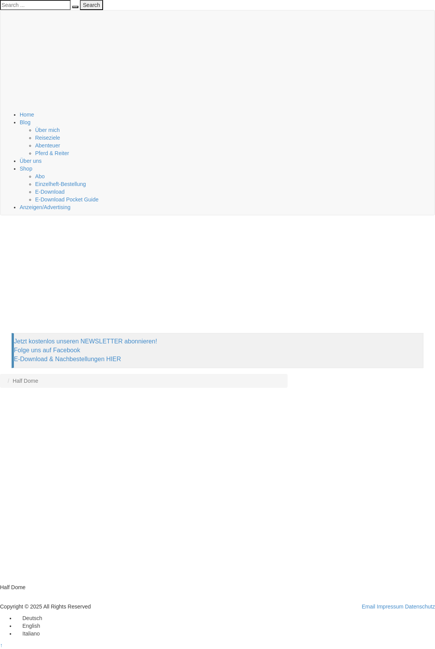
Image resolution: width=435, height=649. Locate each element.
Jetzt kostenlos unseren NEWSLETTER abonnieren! (85, 341)
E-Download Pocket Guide (66, 199)
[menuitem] (28, 618)
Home (27, 115)
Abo (40, 176)
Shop (26, 169)
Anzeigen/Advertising (45, 207)
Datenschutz (420, 606)
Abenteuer (47, 145)
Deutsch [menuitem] (32, 618)
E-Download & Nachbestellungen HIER (67, 359)
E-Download (49, 192)
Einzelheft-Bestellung (60, 184)
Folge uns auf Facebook (47, 350)
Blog (25, 122)
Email (368, 606)
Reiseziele (47, 138)
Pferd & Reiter (52, 153)
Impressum (390, 606)
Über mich (47, 130)
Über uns (31, 161)
